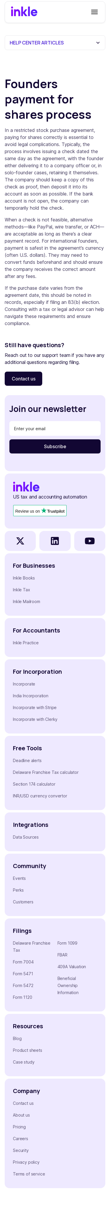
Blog (17, 1038)
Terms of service (29, 1173)
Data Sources (26, 837)
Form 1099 (67, 943)
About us (21, 1114)
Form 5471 (23, 973)
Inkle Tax (21, 589)
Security (21, 1150)
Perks (18, 890)
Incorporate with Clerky (35, 719)
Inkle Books (24, 577)
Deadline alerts (27, 760)
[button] (93, 12)
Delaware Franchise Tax (31, 947)
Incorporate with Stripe (35, 707)
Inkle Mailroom (26, 601)
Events (19, 878)
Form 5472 (23, 985)
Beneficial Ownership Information (68, 985)
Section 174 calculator (34, 784)
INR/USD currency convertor (40, 795)
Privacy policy (26, 1162)
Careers (20, 1138)
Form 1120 (22, 997)
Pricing (19, 1126)
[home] (24, 12)
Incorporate (24, 683)
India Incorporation (30, 695)
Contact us (23, 379)
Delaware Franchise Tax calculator (46, 772)
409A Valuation (71, 966)
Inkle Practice (26, 642)
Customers (23, 901)
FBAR (62, 954)
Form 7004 (23, 961)
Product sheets (27, 1050)
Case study (23, 1061)
